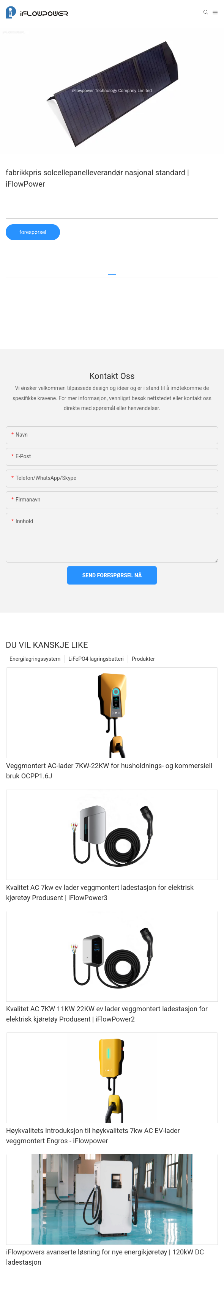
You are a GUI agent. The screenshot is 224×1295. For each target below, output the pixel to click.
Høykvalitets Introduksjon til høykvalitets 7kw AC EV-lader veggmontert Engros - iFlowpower (93, 1136)
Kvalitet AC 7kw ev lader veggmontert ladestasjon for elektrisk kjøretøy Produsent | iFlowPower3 (100, 892)
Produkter (143, 659)
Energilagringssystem (34, 659)
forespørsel (32, 232)
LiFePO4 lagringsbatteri (96, 659)
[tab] (112, 271)
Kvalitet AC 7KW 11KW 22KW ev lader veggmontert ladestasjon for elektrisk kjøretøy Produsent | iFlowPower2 (107, 1014)
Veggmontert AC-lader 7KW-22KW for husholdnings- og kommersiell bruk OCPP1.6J (109, 771)
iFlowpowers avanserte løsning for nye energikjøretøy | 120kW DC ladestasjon (105, 1257)
